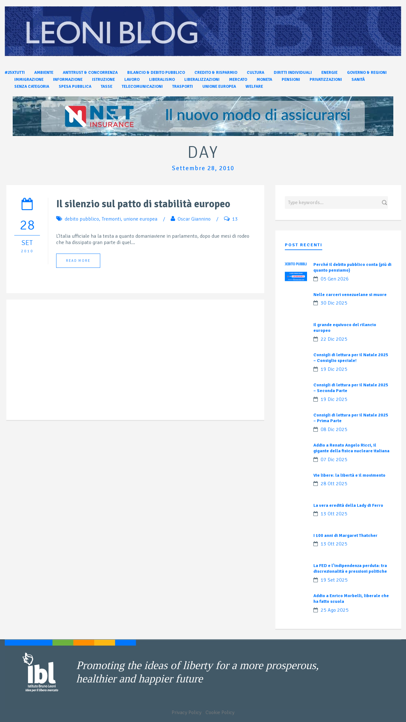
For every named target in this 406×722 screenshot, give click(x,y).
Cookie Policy (220, 712)
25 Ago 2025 (335, 610)
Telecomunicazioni (142, 86)
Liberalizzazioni (201, 79)
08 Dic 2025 (334, 429)
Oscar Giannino (194, 219)
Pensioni (291, 79)
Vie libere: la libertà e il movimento (349, 475)
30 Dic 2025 (334, 303)
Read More (78, 261)
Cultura (255, 72)
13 (235, 219)
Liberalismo (162, 79)
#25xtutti (15, 72)
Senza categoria (31, 86)
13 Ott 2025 (334, 514)
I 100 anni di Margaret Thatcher (345, 535)
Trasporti (182, 86)
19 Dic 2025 (334, 369)
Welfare (254, 86)
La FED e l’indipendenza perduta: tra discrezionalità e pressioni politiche (350, 568)
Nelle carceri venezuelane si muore (350, 294)
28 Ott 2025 (334, 483)
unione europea (140, 219)
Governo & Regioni (367, 72)
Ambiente (43, 72)
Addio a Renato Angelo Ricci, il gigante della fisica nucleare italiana (351, 448)
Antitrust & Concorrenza (90, 72)
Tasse (106, 86)
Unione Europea (219, 86)
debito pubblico (82, 219)
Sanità (358, 79)
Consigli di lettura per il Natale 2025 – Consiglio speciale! (350, 357)
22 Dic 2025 (334, 339)
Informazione (67, 79)
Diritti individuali (293, 72)
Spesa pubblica (75, 86)
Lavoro (132, 79)
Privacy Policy (186, 712)
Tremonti (111, 219)
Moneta (264, 79)
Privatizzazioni (326, 79)
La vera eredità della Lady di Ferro (348, 505)
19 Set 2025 (334, 580)
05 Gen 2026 (335, 279)
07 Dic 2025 (334, 459)
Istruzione (103, 79)
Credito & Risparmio (215, 72)
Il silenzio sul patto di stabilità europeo (143, 204)
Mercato (238, 79)
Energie (329, 72)
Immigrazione (28, 79)
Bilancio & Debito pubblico (156, 72)
